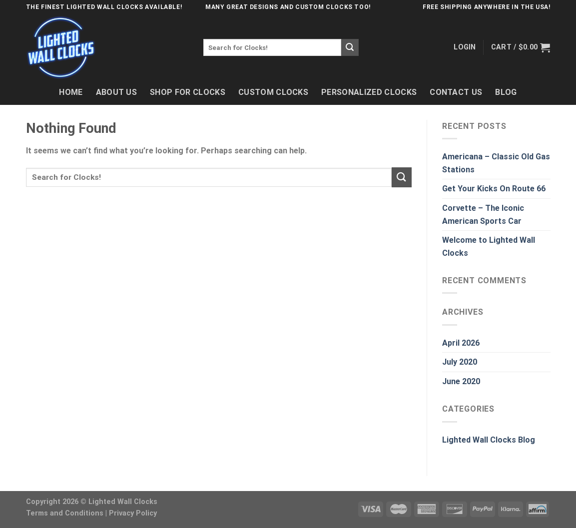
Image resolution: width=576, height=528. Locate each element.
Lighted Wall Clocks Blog (488, 440)
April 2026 (461, 343)
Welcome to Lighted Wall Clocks (488, 246)
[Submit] (349, 47)
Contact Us (456, 92)
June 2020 (461, 381)
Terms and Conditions (64, 513)
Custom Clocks (273, 92)
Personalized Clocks (369, 92)
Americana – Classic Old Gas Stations (496, 163)
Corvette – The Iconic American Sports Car (483, 214)
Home (70, 92)
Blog (506, 92)
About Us (116, 92)
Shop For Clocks (187, 92)
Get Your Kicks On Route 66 (494, 188)
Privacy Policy (133, 513)
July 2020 (459, 362)
